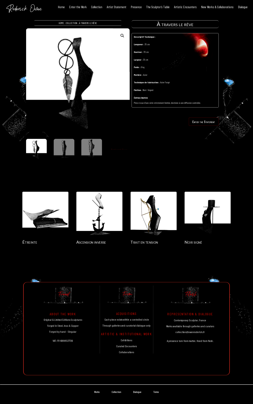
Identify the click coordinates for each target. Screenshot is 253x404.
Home (61, 23)
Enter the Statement (203, 122)
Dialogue (137, 391)
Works (97, 391)
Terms (156, 391)
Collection (71, 23)
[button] (122, 35)
